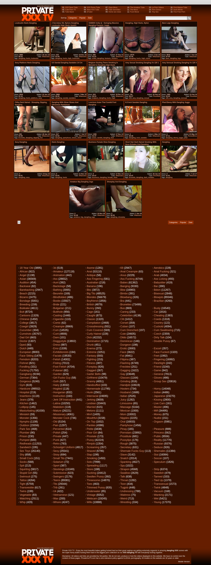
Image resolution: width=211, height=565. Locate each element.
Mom (123, 414)
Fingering (159, 359)
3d (54, 267)
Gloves (158, 377)
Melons (91, 410)
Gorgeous (25, 381)
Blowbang (126, 297)
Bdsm (157, 289)
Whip (23, 502)
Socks (23, 461)
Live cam (159, 403)
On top (91, 421)
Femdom (25, 359)
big (82, 217)
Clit (122, 319)
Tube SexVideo (114, 10)
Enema (91, 348)
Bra (122, 300)
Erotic (123, 348)
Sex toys (25, 450)
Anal (89, 271)
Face (123, 352)
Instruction (59, 396)
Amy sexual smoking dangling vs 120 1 (142, 63)
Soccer (158, 458)
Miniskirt (24, 414)
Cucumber (26, 330)
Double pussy (162, 341)
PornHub (156, 96)
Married (91, 407)
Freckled (125, 366)
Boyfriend (92, 300)
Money (158, 414)
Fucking (24, 370)
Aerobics (159, 267)
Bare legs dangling (170, 23)
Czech (157, 333)
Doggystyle (59, 341)
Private (57, 436)
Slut (156, 454)
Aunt (56, 282)
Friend (157, 366)
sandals (144, 138)
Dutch (23, 348)
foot (112, 138)
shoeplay (121, 217)
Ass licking (160, 278)
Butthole (58, 311)
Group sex (160, 381)
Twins (23, 491)
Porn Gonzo (156, 10)
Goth (56, 381)
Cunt (56, 333)
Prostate (92, 436)
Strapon (125, 469)
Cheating (159, 315)
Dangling (166, 142)
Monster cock (61, 418)
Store (90, 469)
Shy (22, 454)
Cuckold (158, 326)
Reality (158, 439)
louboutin (34, 58)
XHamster (46, 56)
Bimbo (124, 293)
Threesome (93, 480)
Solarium (58, 461)
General (158, 374)
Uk (54, 491)
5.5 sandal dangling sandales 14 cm (67, 63)
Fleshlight (159, 363)
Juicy (123, 399)
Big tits (91, 293)
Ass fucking (127, 278)
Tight (22, 483)
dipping (36, 138)
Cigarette (58, 319)
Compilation (94, 322)
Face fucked (161, 352)
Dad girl (24, 337)
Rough (124, 443)
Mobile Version (184, 562)
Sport (56, 465)
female (110, 177)
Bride (56, 304)
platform (34, 98)
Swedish (159, 472)
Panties (91, 425)
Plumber (24, 432)
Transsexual (161, 483)
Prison (23, 436)
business (95, 177)
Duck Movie (178, 10)
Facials (57, 355)
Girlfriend (92, 377)
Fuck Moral (134, 12)
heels (28, 58)
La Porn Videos (158, 7)
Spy (122, 465)
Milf (156, 410)
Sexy (56, 450)
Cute (123, 333)
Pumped (24, 439)
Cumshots (26, 333)
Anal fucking (161, 271)
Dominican (126, 341)
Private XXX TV (68, 550)
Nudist (157, 418)
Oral (122, 421)
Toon (123, 483)
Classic (91, 319)
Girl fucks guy (62, 377)
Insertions (25, 396)
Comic (57, 322)
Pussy (90, 439)
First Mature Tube (180, 7)
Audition (24, 282)
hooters (115, 58)
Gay (122, 374)
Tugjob (124, 487)
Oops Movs (112, 7)
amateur (77, 217)
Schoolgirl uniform (64, 447)
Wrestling (125, 502)
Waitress (125, 494)
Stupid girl (26, 472)
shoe (115, 177)
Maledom (58, 407)
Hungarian (59, 392)
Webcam (92, 498)
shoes (74, 138)
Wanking (159, 494)
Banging (125, 286)
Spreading (93, 465)
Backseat (25, 286)
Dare (56, 337)
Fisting (57, 363)
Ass (55, 278)
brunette (21, 138)
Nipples (124, 418)
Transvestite (27, 487)
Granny (91, 381)
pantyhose (67, 138)
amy (134, 98)
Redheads (26, 443)
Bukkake (25, 308)
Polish (56, 432)
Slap (89, 454)
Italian (123, 396)
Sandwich (25, 447)
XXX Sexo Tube (71, 7)
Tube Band (69, 12)
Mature (57, 410)
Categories (72, 18)
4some (91, 267)
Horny (157, 388)
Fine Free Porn (179, 12)
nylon (148, 58)
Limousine (126, 403)
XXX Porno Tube (93, 7)
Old (55, 421)
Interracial (92, 396)
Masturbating (27, 410)
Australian (92, 282)
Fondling (25, 366)
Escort (157, 348)
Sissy (56, 454)
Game (157, 370)
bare (167, 58)
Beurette (58, 293)
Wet (156, 498)
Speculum (160, 461)
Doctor (23, 341)
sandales (72, 98)
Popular (82, 18)
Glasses (125, 377)
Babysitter (160, 282)
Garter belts (94, 374)
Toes (89, 483)
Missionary (59, 414)
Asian (23, 278)
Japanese (159, 396)
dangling (21, 58)
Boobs (57, 300)
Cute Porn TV (70, 10)
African (24, 271)
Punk (56, 439)
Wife (89, 502)
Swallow (125, 472)
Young (157, 502)
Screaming (93, 447)
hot (41, 138)
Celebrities (126, 315)
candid (99, 138)
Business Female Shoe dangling (102, 142)
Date (90, 18)
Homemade (93, 388)
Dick (89, 337)
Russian (158, 443)
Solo (89, 461)
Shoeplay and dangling (117, 182)
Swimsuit (25, 476)
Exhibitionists (61, 352)
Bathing (57, 289)
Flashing (125, 363)
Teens (56, 480)
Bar (156, 286)
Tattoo (23, 480)
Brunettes (126, 304)
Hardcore (25, 388)
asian (94, 138)
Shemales (160, 450)
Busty (157, 308)
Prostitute (125, 436)
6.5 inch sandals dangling (136, 102)
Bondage (25, 300)
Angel (23, 275)
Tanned (158, 476)
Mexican (125, 410)
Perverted (59, 428)
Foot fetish (59, 366)
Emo (56, 348)
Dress (56, 344)
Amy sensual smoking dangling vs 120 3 (179, 63)
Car (156, 311)
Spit (22, 465)
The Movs (134, 10)
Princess (159, 432)
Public (157, 436)
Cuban (124, 326)
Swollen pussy (95, 476)
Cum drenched (129, 330)
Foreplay (92, 366)
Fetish (56, 359)
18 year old (26, 267)
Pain (55, 425)
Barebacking (27, 289)
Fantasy (91, 355)
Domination (93, 341)
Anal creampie (129, 271)
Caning (124, 311)
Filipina (124, 359)
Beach (23, 293)
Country (158, 322)
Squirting (25, 469)
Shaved (91, 450)
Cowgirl (24, 326)
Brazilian (159, 300)
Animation (59, 275)
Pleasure (159, 428)
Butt (22, 311)
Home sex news (114, 12)
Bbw (122, 289)
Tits (55, 483)
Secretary (126, 447)
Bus (122, 308)
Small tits (59, 458)
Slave (123, 454)
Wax (55, 498)
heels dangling (58, 142)
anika (94, 58)
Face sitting (27, 355)
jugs (93, 217)
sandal (65, 98)
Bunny (90, 308)
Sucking (91, 472)
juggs (181, 138)
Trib (55, 487)
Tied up (158, 480)
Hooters (125, 388)
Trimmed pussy (96, 487)
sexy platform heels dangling (27, 63)
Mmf (89, 414)
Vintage (91, 494)
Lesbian (91, 403)
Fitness (91, 363)
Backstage (59, 286)
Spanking (125, 461)
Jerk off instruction (64, 399)
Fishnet (24, 363)
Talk (122, 476)
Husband (125, 392)
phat (185, 138)
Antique (91, 275)
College (24, 322)
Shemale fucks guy (132, 450)
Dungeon (125, 344)
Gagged (91, 370)
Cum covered (95, 330)
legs (179, 58)
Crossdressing (95, 326)
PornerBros (192, 136)
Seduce (158, 447)
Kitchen (24, 403)
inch (138, 138)
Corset (124, 322)
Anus (123, 275)
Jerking (91, 399)
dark (145, 177)
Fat (122, 355)
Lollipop (24, 407)
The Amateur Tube (137, 7)
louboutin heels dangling (26, 23)
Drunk (90, 344)
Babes (124, 282)
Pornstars (126, 432)
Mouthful (92, 418)
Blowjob (158, 297)
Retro (56, 443)
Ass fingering (95, 278)
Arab (156, 275)
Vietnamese (60, 494)
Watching (25, 498)
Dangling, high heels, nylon (137, 23)
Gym (22, 385)
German (24, 377)
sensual (184, 98)
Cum (56, 330)
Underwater (93, 491)
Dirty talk (159, 337)
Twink (157, 487)
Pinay (123, 428)
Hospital (24, 392)
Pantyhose (126, 425)
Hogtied (57, 388)
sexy (40, 98)
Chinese (24, 319)
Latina (56, 403)
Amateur (58, 271)
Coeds (157, 319)
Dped (23, 344)
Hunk (90, 392)
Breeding (25, 304)
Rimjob (91, 443)
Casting (57, 315)
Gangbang (26, 374)
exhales (151, 177)
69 (121, 267)
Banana (91, 286)
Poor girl (92, 432)
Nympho (24, 421)
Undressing (127, 491)
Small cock (26, 458)
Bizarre (24, 297)
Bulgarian (58, 308)
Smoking (92, 458)
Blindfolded (59, 297)
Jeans (23, 399)
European (25, 352)
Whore (57, 502)
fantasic (108, 58)
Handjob (125, 385)
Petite (90, 428)
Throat (124, 480)
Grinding (125, 381)
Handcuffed (93, 385)
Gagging (125, 370)
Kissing (158, 399)
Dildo (123, 337)
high (69, 58)
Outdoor (24, 425)
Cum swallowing (163, 330)
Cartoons (25, 315)
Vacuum (158, 491)
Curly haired (94, 333)
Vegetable (25, 494)
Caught (91, 315)
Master (158, 407)
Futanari (58, 370)
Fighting (91, 359)
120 (130, 98)
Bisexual (159, 293)
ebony (175, 138)
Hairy (56, 385)
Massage (125, 407)
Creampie (59, 326)
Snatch (124, 458)
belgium (95, 98)
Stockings (59, 469)
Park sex (25, 428)
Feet (156, 355)
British (90, 304)
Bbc (89, 289)
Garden (57, 374)
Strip (156, 469)
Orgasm (158, 421)
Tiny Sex (155, 12)
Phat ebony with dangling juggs (176, 102)
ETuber (90, 12)
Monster (24, 418)
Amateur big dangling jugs (81, 182)
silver (79, 138)
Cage (90, 311)
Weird (123, 498)
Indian (157, 392)
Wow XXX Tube (93, 10)
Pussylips (125, 439)
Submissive (60, 472)
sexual (146, 98)
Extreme (92, 352)
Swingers (58, 476)
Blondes (91, 297)
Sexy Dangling (21, 142)
